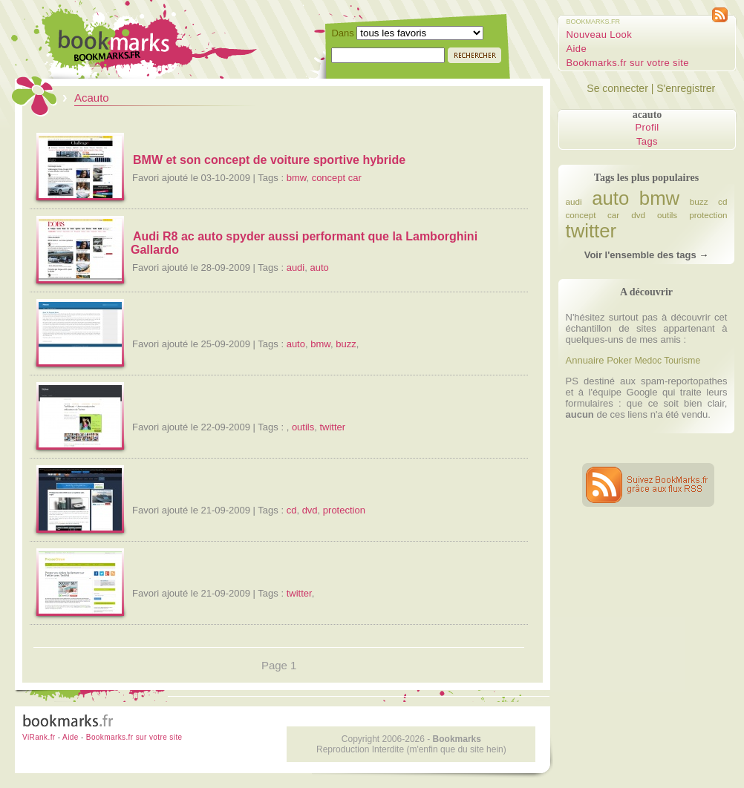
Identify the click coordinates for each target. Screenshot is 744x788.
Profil (647, 127)
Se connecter (617, 88)
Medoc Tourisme (667, 360)
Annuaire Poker (599, 360)
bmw (297, 177)
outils (303, 427)
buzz (346, 343)
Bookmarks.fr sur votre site (628, 62)
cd (292, 510)
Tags (647, 141)
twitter (332, 427)
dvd (310, 510)
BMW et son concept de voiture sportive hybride (269, 160)
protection (344, 510)
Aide (577, 48)
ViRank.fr (39, 737)
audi (296, 267)
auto (319, 267)
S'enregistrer (685, 88)
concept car (337, 177)
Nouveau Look (600, 34)
